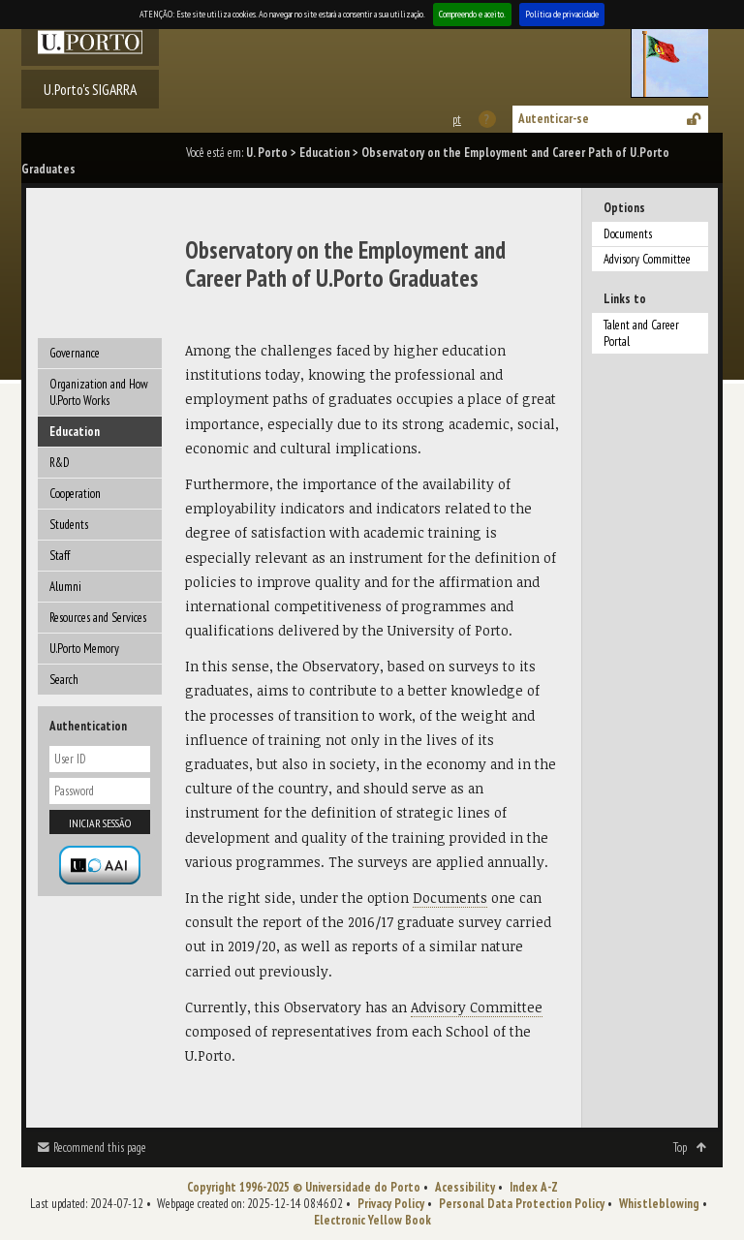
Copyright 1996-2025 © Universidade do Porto (303, 1187)
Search (63, 679)
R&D (59, 462)
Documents (628, 234)
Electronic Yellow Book (372, 1220)
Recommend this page (99, 1147)
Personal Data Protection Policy (521, 1203)
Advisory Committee (647, 259)
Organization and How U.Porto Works (98, 392)
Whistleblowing (659, 1203)
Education (324, 152)
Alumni (65, 586)
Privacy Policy (390, 1203)
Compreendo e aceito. (472, 14)
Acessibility (465, 1187)
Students (68, 524)
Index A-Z (534, 1187)
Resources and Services (97, 617)
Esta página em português (456, 119)
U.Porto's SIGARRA (90, 89)
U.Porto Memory (84, 648)
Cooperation (75, 493)
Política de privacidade (562, 14)
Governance (74, 353)
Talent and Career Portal (641, 333)
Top (680, 1147)
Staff (59, 555)
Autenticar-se (553, 118)
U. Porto (267, 152)
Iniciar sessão (100, 823)
